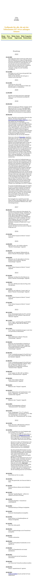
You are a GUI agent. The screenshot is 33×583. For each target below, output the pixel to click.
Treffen (4, 38)
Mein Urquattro (26, 36)
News (8, 36)
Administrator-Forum (24, 435)
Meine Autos (15, 36)
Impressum (18, 38)
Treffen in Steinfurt (13, 573)
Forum (10, 38)
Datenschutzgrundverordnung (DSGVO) (18, 120)
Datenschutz (27, 38)
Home (3, 36)
